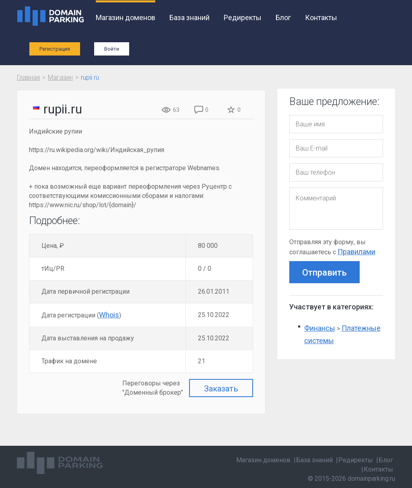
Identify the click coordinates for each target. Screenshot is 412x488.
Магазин (60, 77)
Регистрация (54, 49)
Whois (109, 315)
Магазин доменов (125, 17)
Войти (111, 49)
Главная (28, 77)
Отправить (324, 273)
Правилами (356, 251)
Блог (283, 17)
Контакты (321, 17)
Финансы (319, 328)
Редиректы (243, 17)
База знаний (189, 17)
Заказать (221, 388)
